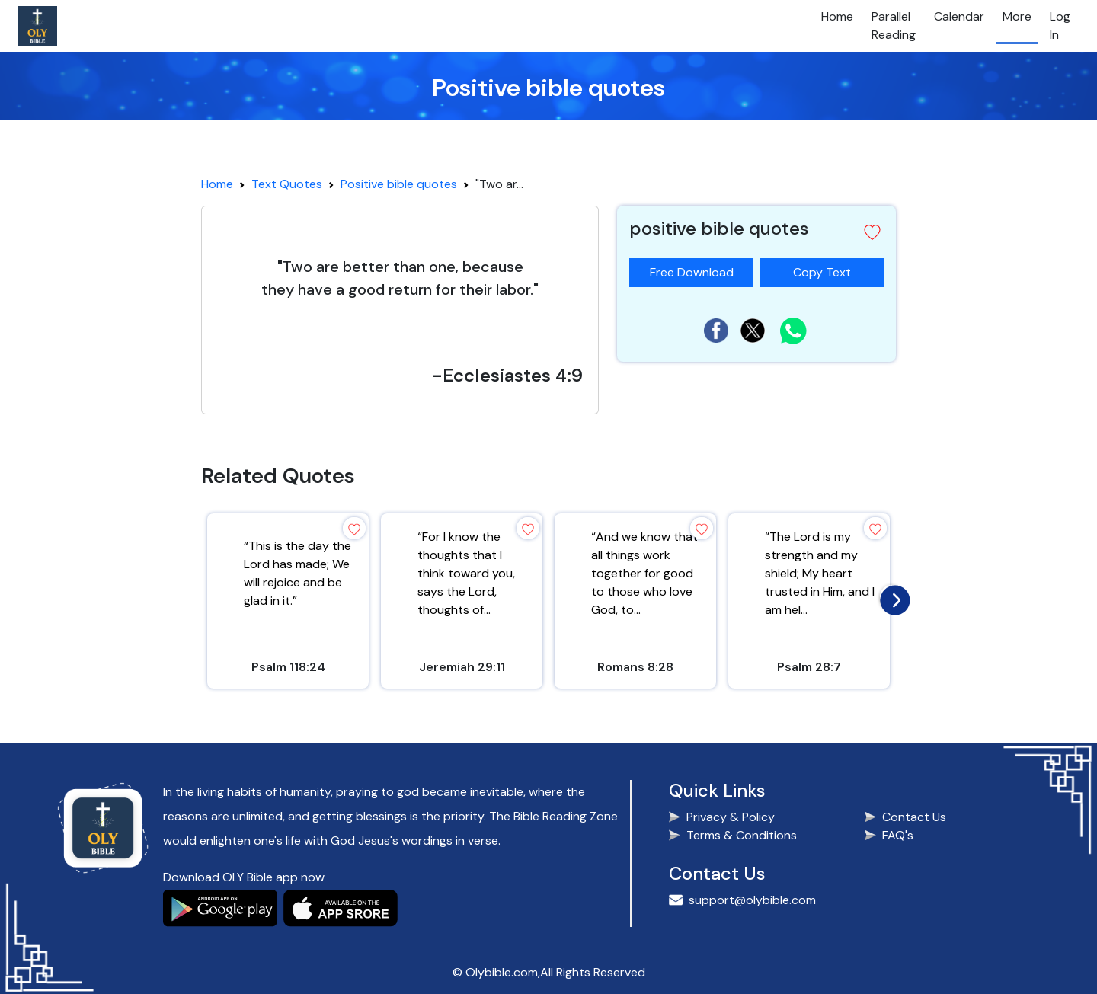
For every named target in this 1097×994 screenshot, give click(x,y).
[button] (872, 232)
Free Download (692, 272)
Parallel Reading (894, 25)
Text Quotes (286, 184)
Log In (1060, 25)
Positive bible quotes (399, 184)
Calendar (959, 16)
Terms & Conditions (741, 835)
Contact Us (914, 817)
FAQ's (897, 835)
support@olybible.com (752, 900)
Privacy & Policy (730, 817)
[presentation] (891, 596)
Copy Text (828, 269)
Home (837, 16)
